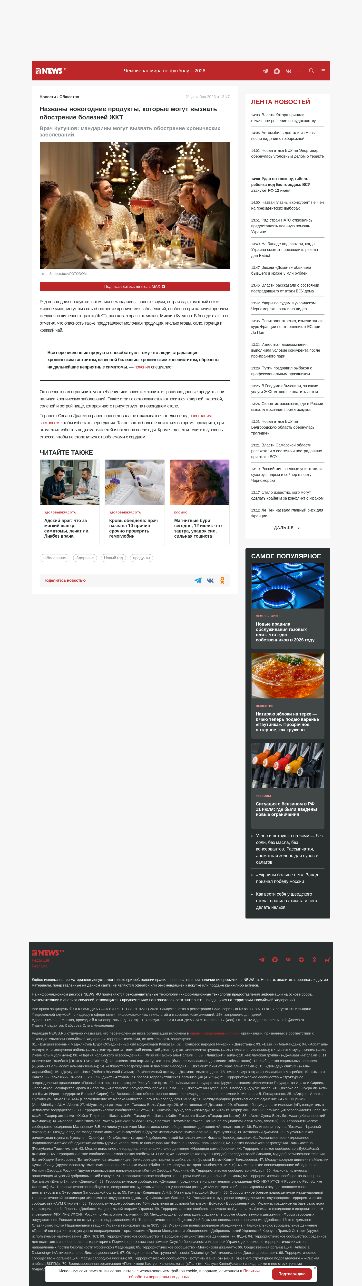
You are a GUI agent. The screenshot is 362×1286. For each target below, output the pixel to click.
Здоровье (85, 558)
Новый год (113, 558)
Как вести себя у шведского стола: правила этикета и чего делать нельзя (286, 901)
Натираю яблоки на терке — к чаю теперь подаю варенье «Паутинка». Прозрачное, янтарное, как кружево (287, 722)
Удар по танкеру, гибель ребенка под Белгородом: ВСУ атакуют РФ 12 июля (280, 185)
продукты (141, 558)
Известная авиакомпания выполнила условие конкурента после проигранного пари (285, 350)
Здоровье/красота (60, 512)
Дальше (287, 528)
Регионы (263, 795)
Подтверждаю (291, 1274)
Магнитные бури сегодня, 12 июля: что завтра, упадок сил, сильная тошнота (198, 528)
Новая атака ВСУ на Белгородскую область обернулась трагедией (282, 427)
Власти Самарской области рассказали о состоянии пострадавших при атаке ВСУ (286, 451)
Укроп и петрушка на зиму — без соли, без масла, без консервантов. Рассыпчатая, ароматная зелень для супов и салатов (289, 849)
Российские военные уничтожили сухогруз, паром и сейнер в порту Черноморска (286, 475)
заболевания (54, 558)
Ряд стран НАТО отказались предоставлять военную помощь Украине (282, 226)
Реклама (40, 966)
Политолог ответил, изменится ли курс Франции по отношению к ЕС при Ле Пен (287, 327)
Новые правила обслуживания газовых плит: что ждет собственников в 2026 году (285, 632)
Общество (265, 706)
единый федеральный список (215, 1033)
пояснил (142, 367)
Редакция (40, 960)
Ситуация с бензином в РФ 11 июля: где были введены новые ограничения (286, 809)
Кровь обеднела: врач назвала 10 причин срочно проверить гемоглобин (133, 528)
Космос (180, 512)
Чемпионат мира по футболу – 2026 (164, 70)
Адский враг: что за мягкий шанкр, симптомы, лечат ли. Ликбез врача (67, 528)
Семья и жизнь (269, 616)
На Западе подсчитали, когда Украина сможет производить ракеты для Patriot (284, 250)
